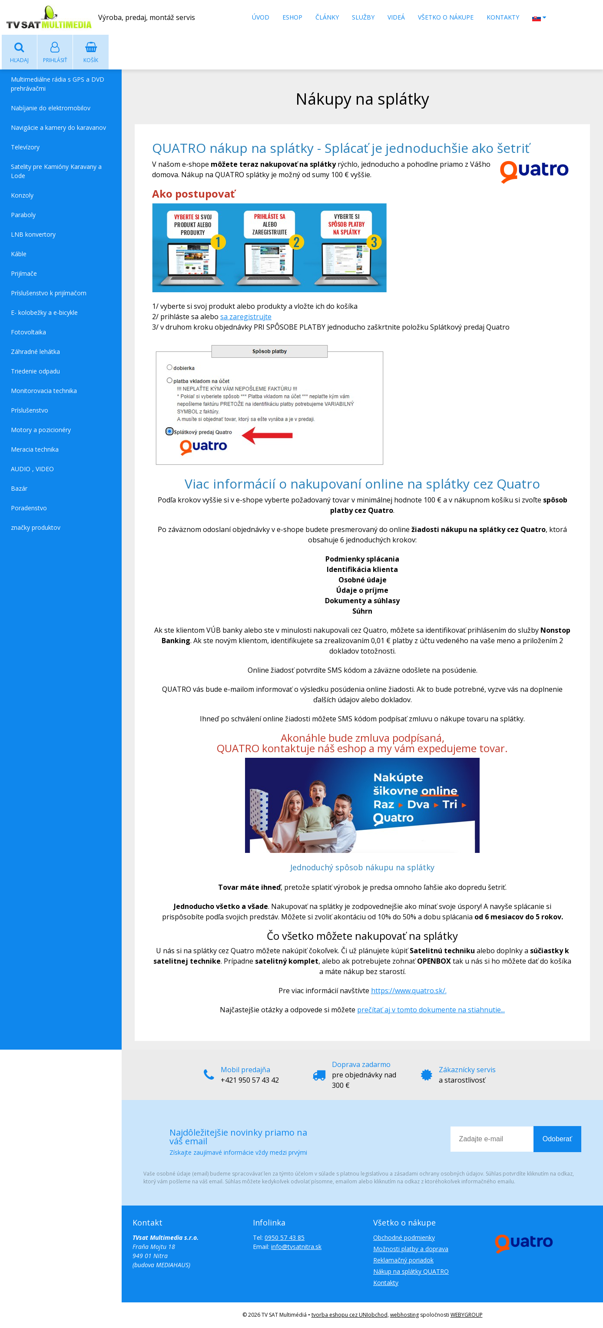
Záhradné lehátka (35, 352)
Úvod (260, 17)
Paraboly (23, 215)
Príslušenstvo (29, 410)
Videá (396, 17)
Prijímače (24, 274)
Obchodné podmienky (404, 1238)
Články (327, 17)
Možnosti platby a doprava (410, 1249)
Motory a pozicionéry (41, 430)
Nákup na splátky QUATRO (411, 1272)
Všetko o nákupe (446, 17)
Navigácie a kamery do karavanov (58, 128)
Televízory (25, 147)
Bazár (19, 489)
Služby (363, 17)
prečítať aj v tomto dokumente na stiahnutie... (431, 1010)
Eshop (292, 17)
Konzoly (22, 196)
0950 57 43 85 (285, 1238)
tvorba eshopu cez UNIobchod (349, 1315)
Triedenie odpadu (35, 371)
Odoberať (557, 1139)
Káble (19, 254)
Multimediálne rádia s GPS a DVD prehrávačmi (57, 84)
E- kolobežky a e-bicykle (44, 313)
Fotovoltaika (28, 332)
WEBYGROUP (467, 1315)
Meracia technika (35, 450)
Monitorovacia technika (44, 391)
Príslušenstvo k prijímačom (48, 293)
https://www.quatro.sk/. (409, 991)
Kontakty (503, 17)
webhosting (404, 1315)
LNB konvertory (33, 235)
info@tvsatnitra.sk (296, 1247)
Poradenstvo (29, 508)
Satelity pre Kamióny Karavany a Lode (56, 171)
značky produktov (35, 528)
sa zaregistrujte (246, 317)
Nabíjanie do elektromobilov (50, 108)
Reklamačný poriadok (403, 1260)
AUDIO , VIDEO (32, 469)
